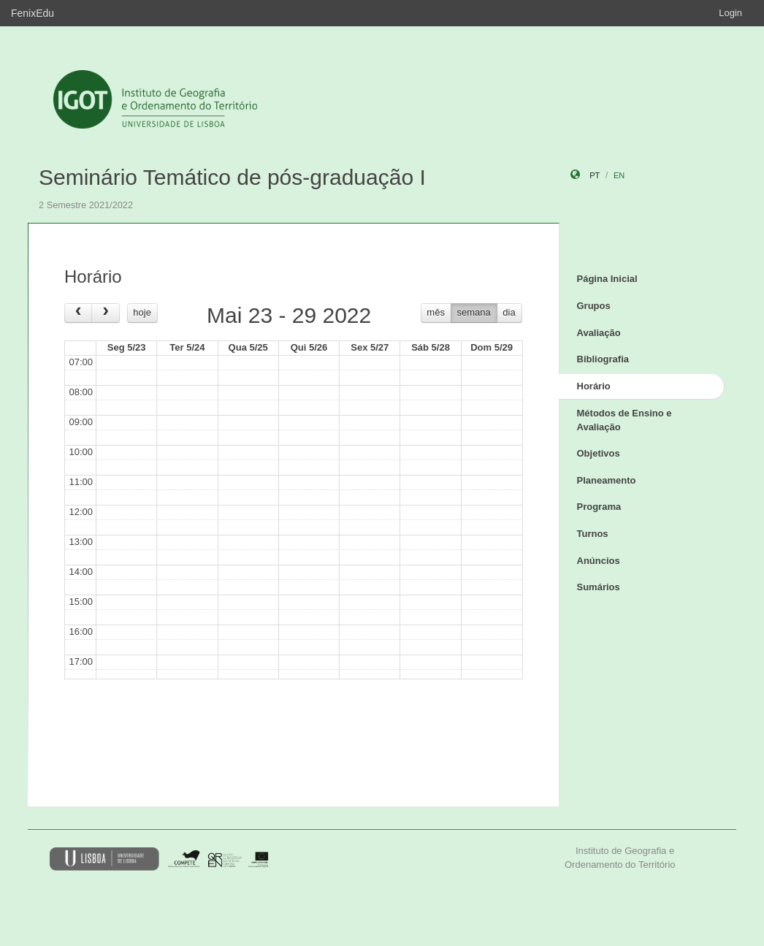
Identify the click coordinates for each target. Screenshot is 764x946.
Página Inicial (607, 278)
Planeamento (606, 480)
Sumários (598, 586)
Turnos (592, 533)
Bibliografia (603, 359)
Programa (599, 506)
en (619, 175)
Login (730, 12)
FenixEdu (32, 13)
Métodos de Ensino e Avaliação (624, 420)
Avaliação (599, 332)
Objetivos (598, 453)
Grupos (594, 305)
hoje (142, 312)
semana (474, 312)
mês (436, 312)
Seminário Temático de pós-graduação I (232, 177)
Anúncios (598, 560)
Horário (594, 386)
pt (594, 175)
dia (509, 312)
